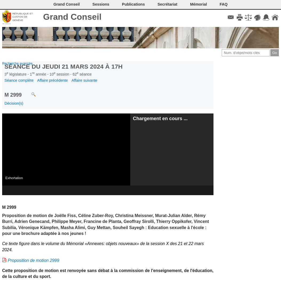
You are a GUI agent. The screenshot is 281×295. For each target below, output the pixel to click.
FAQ (224, 4)
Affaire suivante (84, 80)
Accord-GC (266, 17)
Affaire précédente (52, 80)
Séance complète (19, 80)
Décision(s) (14, 103)
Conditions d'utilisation (248, 17)
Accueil (275, 17)
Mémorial (198, 4)
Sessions (100, 4)
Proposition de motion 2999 (33, 260)
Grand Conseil (72, 17)
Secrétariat (167, 4)
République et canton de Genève (22, 17)
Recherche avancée (17, 63)
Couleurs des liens (257, 17)
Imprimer (239, 17)
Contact (231, 17)
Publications (133, 4)
